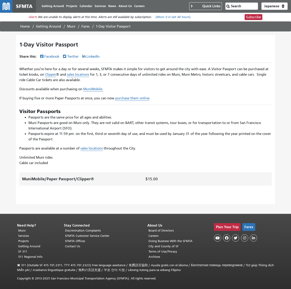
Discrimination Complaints (83, 230)
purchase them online (132, 98)
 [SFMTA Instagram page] (244, 238)
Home (25, 27)
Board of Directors (161, 230)
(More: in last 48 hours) (173, 17)
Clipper (50, 75)
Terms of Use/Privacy (162, 251)
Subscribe (253, 17)
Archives (154, 257)
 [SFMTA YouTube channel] (218, 238)
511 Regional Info (30, 257)
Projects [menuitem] (72, 6)
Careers (153, 236)
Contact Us (72, 246)
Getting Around (48, 27)
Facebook (51, 57)
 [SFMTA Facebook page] (226, 238)
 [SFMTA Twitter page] (235, 238)
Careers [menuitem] (139, 6)
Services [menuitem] (100, 6)
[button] (274, 6)
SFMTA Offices (75, 241)
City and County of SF (163, 246)
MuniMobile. (93, 89)
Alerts (33, 17)
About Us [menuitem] (125, 6)
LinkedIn (93, 57)
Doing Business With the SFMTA (170, 241)
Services (23, 236)
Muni (71, 27)
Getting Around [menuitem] (53, 6)
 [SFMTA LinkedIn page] (253, 238)
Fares (85, 27)
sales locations (78, 75)
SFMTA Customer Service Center (87, 236)
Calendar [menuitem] (86, 6)
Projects (23, 241)
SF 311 (22, 251)
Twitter (73, 57)
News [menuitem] (112, 6)
